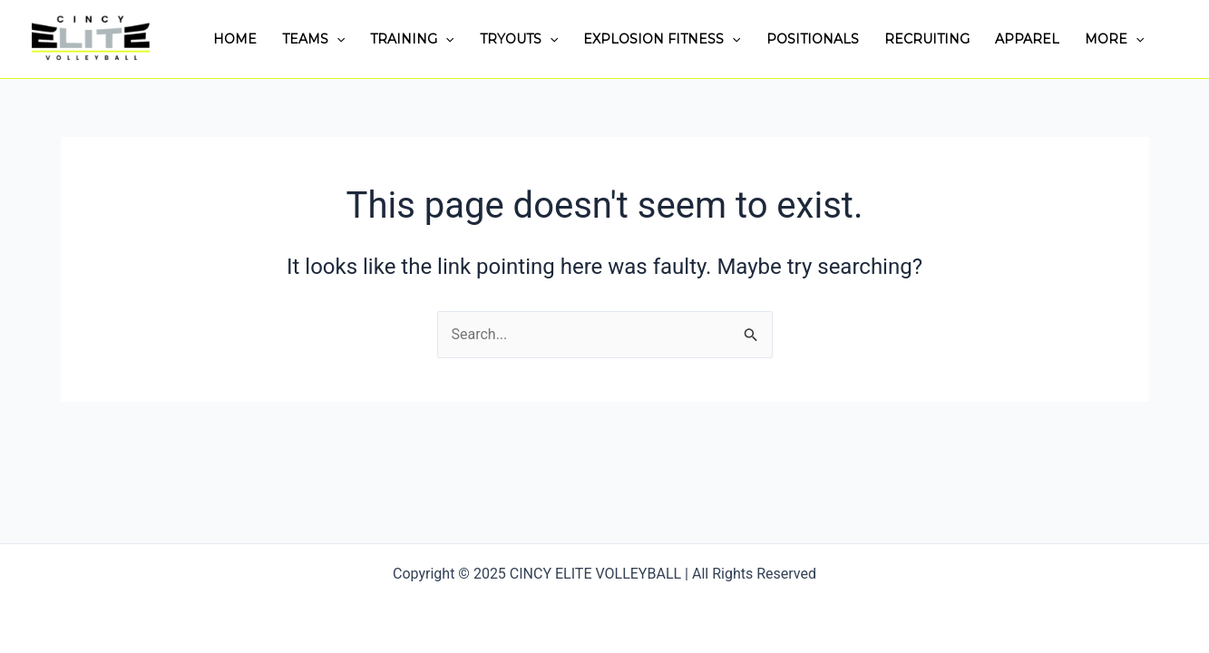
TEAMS (313, 39)
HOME (235, 39)
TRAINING (411, 39)
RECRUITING (927, 39)
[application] (336, 39)
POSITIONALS (812, 39)
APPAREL (1027, 39)
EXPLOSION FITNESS (661, 39)
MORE (1114, 39)
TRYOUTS (519, 39)
